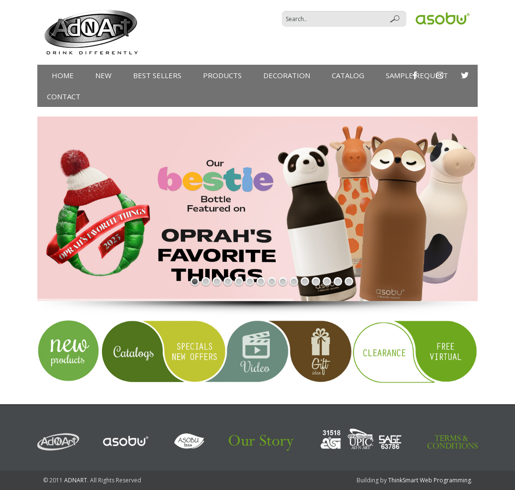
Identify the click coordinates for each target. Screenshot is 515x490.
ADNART (75, 480)
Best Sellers (157, 75)
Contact (63, 96)
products (222, 75)
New (103, 75)
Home (63, 75)
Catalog (348, 75)
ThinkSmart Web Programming (429, 480)
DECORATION (286, 75)
